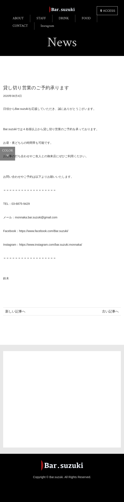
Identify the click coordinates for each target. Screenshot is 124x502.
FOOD (86, 18)
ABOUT (18, 18)
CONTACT (20, 26)
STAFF (41, 18)
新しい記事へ (15, 311)
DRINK (64, 18)
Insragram (47, 26)
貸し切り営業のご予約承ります (36, 87)
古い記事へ (110, 311)
